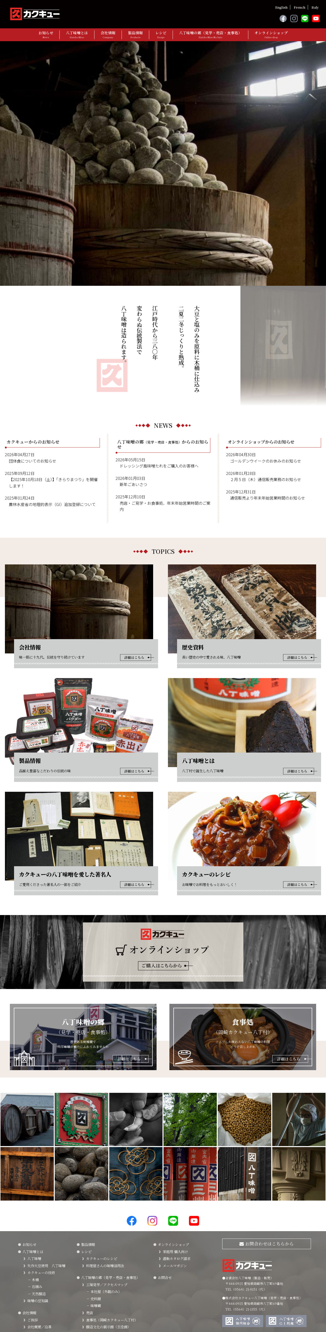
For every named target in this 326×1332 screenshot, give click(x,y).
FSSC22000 (36, 1273)
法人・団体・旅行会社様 (105, 1259)
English (281, 7)
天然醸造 (36, 1212)
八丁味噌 (34, 1177)
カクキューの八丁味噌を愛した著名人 (49, 1289)
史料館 (93, 1217)
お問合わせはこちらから (266, 1162)
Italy (315, 7)
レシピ (160, 34)
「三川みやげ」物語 (42, 1259)
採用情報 (34, 1298)
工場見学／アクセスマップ (106, 1203)
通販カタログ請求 (176, 1177)
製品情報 (135, 34)
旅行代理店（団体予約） (105, 1266)
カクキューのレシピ (101, 1177)
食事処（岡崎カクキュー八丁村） (112, 1238)
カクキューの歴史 (41, 1252)
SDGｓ (32, 1280)
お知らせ (45, 34)
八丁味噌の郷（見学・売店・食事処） (210, 34)
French (299, 7)
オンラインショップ (271, 34)
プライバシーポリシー (35, 1316)
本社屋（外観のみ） (104, 1210)
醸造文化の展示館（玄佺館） (108, 1245)
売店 (89, 1231)
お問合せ (165, 1196)
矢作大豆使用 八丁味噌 (46, 1184)
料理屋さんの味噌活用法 (105, 1184)
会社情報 (108, 34)
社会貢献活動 (37, 1266)
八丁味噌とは (77, 34)
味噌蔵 (93, 1224)
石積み (34, 1205)
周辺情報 (93, 1252)
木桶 (33, 1198)
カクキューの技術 (41, 1191)
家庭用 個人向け (175, 1169)
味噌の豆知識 (37, 1219)
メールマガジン (175, 1184)
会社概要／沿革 (39, 1245)
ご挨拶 (32, 1238)
